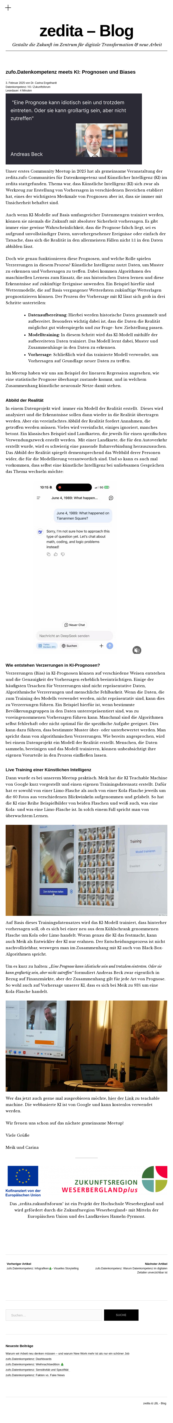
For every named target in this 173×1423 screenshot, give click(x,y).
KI (29, 87)
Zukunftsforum (41, 87)
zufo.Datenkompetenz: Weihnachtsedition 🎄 (35, 1364)
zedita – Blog (86, 31)
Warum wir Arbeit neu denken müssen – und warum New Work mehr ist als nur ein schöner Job (67, 1353)
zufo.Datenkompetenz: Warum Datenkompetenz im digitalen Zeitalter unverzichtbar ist (127, 1268)
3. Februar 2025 (15, 82)
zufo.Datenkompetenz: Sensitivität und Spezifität (38, 1369)
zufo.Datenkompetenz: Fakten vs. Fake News (35, 1375)
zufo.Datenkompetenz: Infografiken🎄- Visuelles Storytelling (43, 1266)
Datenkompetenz (16, 87)
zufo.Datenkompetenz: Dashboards (29, 1359)
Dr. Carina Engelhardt (44, 82)
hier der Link (121, 1098)
